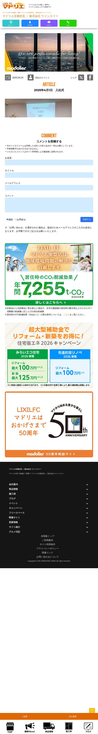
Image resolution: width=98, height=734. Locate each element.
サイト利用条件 (47, 709)
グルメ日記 (14, 697)
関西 (19, 12)
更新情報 (13, 687)
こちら (66, 480)
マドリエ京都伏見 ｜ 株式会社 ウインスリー (36, 12)
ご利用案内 (47, 705)
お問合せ (21, 384)
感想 (10, 384)
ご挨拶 (25, 716)
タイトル (9, 335)
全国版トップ (47, 701)
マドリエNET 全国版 (9, 12)
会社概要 (73, 716)
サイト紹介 (14, 692)
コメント (9, 361)
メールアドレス (13, 348)
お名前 (8, 323)
